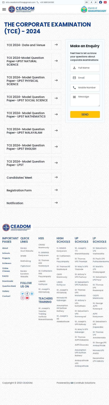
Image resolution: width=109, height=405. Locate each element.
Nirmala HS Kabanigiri (62, 299)
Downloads (7, 281)
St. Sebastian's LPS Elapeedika (100, 324)
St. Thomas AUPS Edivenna (81, 338)
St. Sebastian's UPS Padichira (82, 283)
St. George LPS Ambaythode (99, 344)
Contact (6, 296)
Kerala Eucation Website (24, 274)
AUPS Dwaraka (81, 345)
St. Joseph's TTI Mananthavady (82, 251)
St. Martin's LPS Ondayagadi (99, 269)
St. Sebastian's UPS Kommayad (82, 314)
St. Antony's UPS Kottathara (80, 303)
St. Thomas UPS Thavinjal (81, 260)
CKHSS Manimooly (43, 246)
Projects (6, 258)
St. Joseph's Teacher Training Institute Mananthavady (45, 314)
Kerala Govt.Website (26, 249)
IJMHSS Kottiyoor (42, 283)
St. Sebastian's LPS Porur (100, 278)
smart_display (105, 2)
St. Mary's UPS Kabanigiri (81, 330)
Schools (6, 253)
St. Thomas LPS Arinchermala (99, 335)
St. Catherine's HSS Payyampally (45, 274)
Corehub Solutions (83, 382)
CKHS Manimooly (62, 275)
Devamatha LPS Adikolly (98, 359)
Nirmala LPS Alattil (98, 352)
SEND (85, 114)
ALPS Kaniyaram (98, 315)
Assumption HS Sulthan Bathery (62, 308)
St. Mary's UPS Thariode (81, 268)
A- (96, 2)
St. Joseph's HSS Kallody (44, 290)
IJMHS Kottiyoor (61, 283)
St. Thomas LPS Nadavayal (98, 287)
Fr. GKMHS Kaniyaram (62, 249)
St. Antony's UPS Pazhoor (81, 275)
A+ (87, 2)
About (5, 248)
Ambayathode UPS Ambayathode (82, 363)
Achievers (6, 263)
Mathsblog (25, 261)
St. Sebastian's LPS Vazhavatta (100, 251)
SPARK (23, 256)
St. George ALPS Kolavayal (98, 306)
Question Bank (9, 286)
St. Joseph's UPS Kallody (80, 323)
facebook (100, 2)
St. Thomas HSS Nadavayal (43, 263)
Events (5, 276)
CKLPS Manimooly (98, 297)
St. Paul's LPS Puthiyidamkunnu (100, 260)
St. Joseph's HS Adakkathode (63, 319)
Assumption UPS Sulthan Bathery (80, 353)
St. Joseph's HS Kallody (62, 291)
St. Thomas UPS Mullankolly (80, 293)
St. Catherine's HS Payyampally (63, 259)
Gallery (5, 291)
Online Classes (6, 269)
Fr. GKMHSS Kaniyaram (43, 254)
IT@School (25, 266)
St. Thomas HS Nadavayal (63, 268)
